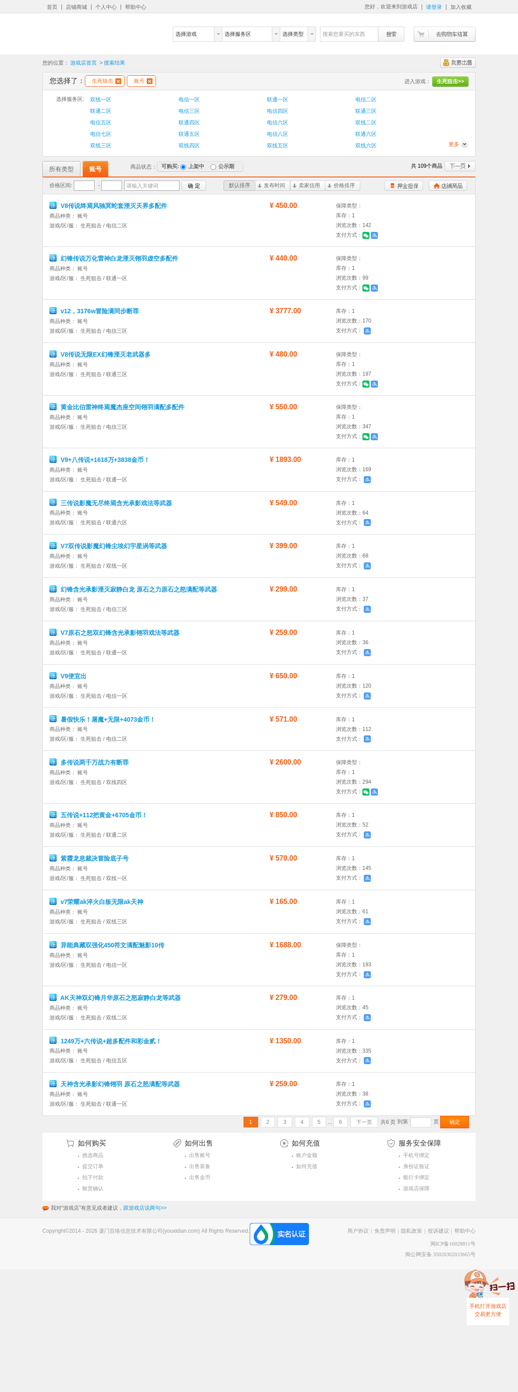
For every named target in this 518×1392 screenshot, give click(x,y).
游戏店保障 (416, 1188)
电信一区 (189, 99)
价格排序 (341, 185)
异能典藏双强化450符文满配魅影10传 (108, 945)
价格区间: (61, 185)
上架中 (192, 166)
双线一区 (100, 99)
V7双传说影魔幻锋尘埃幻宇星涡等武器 (108, 546)
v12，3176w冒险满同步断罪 (95, 311)
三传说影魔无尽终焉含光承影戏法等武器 (111, 503)
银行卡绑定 (416, 1177)
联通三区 (366, 111)
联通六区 (366, 134)
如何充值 (306, 1166)
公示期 (222, 166)
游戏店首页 (83, 63)
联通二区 (100, 111)
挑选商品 (92, 1155)
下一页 (460, 166)
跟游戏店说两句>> (145, 1208)
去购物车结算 (445, 34)
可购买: (170, 166)
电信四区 (277, 111)
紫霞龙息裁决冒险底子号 (90, 858)
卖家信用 (306, 185)
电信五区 (100, 122)
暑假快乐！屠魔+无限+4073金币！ (103, 719)
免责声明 (385, 1231)
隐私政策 (411, 1231)
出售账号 (199, 1155)
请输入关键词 (142, 186)
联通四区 (189, 122)
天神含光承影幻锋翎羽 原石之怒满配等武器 (116, 1084)
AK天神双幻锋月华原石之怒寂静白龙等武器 (115, 997)
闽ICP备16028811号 (453, 1244)
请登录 (434, 7)
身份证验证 (416, 1166)
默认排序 (239, 185)
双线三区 (100, 145)
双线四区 (189, 145)
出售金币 (199, 1177)
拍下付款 (92, 1177)
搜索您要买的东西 (344, 34)
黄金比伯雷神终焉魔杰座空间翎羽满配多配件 (118, 407)
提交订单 (92, 1166)
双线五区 (277, 145)
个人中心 (106, 7)
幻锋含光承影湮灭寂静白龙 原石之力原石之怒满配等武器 (134, 589)
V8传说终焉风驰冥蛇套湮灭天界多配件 (109, 205)
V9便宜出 (69, 676)
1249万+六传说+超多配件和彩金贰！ (107, 1041)
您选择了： (67, 81)
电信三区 (189, 111)
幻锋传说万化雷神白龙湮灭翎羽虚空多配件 (115, 258)
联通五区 (189, 134)
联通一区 (277, 99)
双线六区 (366, 145)
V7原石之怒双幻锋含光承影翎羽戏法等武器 (115, 632)
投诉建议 (438, 1231)
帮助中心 (135, 7)
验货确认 (92, 1188)
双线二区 (366, 122)
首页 (52, 7)
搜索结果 (114, 63)
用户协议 (358, 1231)
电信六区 (277, 122)
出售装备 (199, 1166)
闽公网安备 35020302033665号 (440, 1254)
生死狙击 (106, 81)
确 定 (194, 186)
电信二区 (366, 99)
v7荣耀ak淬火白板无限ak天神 (97, 901)
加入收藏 (461, 7)
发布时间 (271, 185)
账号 (143, 81)
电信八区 (277, 134)
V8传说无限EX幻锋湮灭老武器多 (101, 354)
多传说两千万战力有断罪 (90, 762)
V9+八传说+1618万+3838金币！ (101, 459)
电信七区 (100, 134)
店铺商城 (76, 7)
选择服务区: (70, 99)
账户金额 (306, 1155)
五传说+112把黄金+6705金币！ (99, 815)
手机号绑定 (416, 1155)
